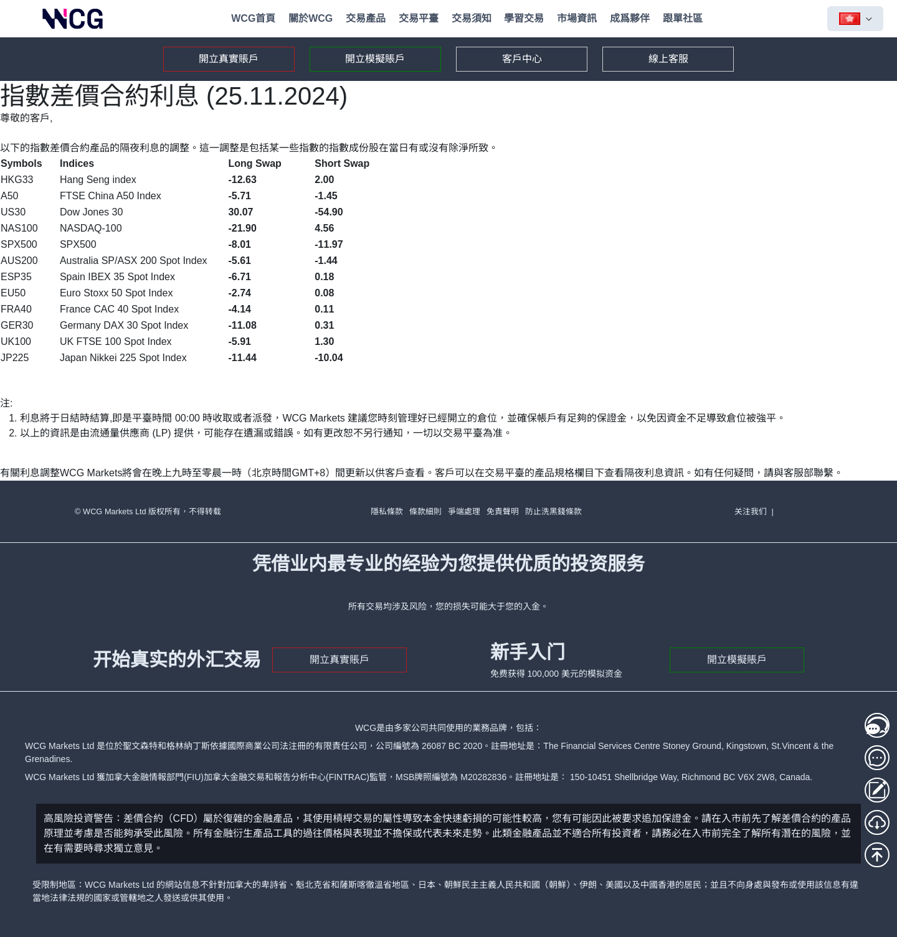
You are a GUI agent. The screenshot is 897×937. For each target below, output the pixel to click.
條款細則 (425, 511)
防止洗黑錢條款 (553, 511)
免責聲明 (502, 511)
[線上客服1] (877, 725)
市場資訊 (577, 18)
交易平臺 (419, 18)
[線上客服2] (877, 757)
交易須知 (471, 18)
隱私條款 (387, 511)
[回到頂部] (877, 854)
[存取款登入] (877, 790)
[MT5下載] (877, 822)
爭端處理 (464, 511)
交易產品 (366, 18)
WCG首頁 (253, 18)
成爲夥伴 (630, 18)
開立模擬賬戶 (375, 59)
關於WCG (310, 18)
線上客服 (668, 59)
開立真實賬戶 (229, 59)
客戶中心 (522, 59)
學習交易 (524, 18)
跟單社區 (683, 18)
